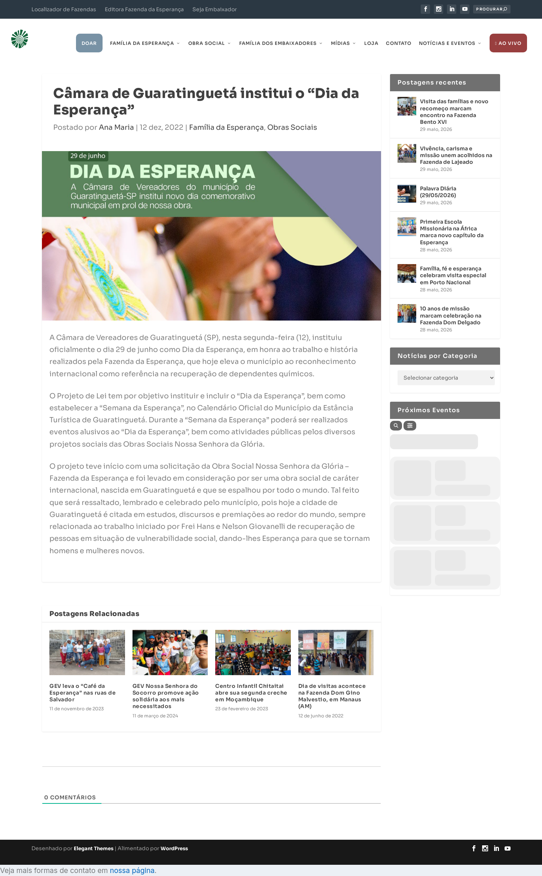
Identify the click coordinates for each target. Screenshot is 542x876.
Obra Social (206, 33)
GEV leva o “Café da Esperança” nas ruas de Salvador (82, 682)
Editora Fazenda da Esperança (144, 9)
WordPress (174, 838)
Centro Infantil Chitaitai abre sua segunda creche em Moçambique (251, 682)
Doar (89, 33)
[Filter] (410, 415)
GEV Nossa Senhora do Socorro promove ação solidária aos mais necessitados (166, 685)
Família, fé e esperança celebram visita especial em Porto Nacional (453, 265)
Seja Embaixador (214, 9)
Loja (371, 33)
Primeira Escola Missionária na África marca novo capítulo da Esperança (452, 221)
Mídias (340, 33)
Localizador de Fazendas (63, 9)
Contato (398, 33)
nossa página (132, 859)
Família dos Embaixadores (278, 33)
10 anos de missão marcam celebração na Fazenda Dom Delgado (450, 305)
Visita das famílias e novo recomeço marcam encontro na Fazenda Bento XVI (454, 101)
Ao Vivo (508, 33)
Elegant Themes (93, 838)
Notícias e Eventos (447, 33)
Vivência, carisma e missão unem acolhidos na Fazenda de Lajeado (456, 144)
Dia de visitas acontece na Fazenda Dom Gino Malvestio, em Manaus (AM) (332, 685)
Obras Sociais (292, 116)
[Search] (396, 415)
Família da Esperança (142, 33)
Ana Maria (116, 116)
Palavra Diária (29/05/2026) (438, 181)
